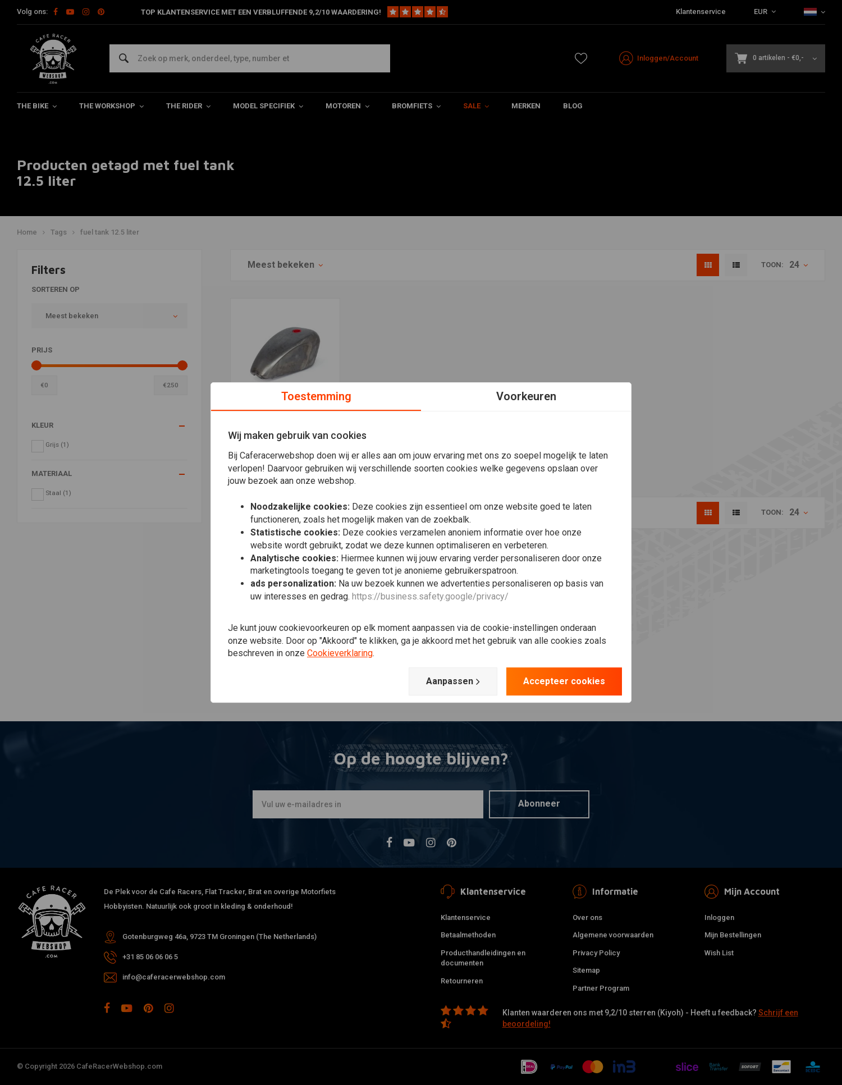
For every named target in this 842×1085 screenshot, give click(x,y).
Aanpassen (453, 681)
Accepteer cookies (564, 681)
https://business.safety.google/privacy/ (430, 596)
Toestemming (316, 396)
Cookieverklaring (340, 653)
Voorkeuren (526, 396)
